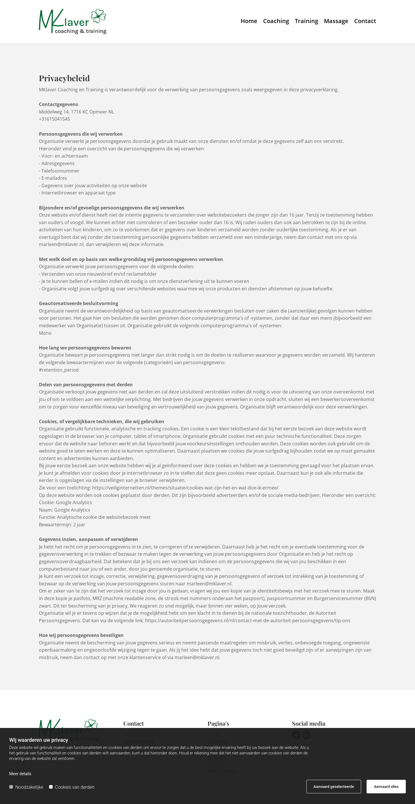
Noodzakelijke (26, 787)
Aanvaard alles (386, 786)
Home (249, 21)
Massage (336, 21)
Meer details (20, 773)
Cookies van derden (72, 787)
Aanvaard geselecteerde (334, 786)
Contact (365, 21)
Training (306, 21)
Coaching (276, 21)
